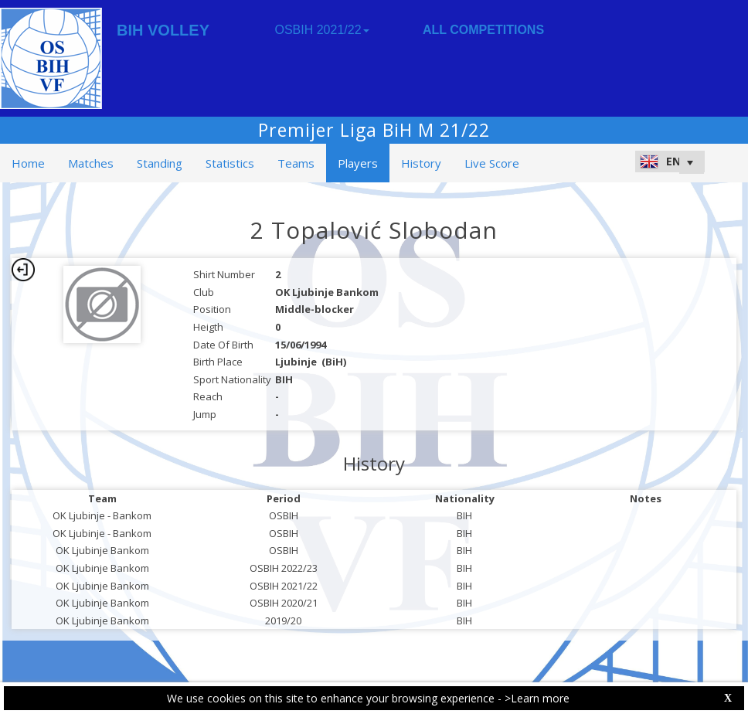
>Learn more (537, 698)
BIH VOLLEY (163, 30)
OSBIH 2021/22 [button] (321, 29)
